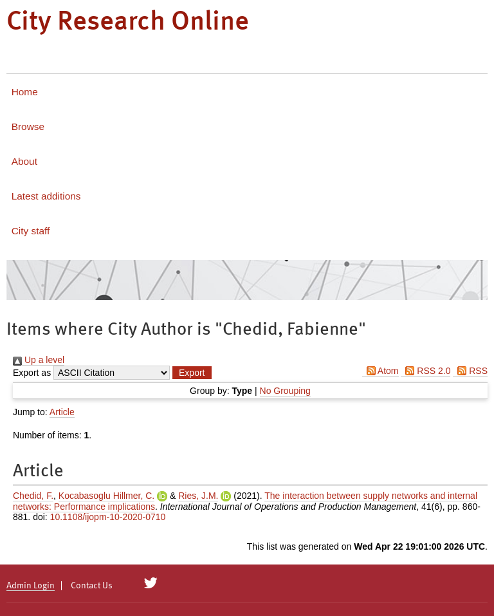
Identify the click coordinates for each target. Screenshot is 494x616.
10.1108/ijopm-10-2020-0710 (108, 517)
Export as (32, 373)
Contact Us (92, 585)
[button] (191, 372)
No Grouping (285, 391)
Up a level (38, 360)
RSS (470, 371)
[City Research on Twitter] (151, 583)
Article (62, 412)
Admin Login (30, 585)
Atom (380, 371)
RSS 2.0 (425, 371)
